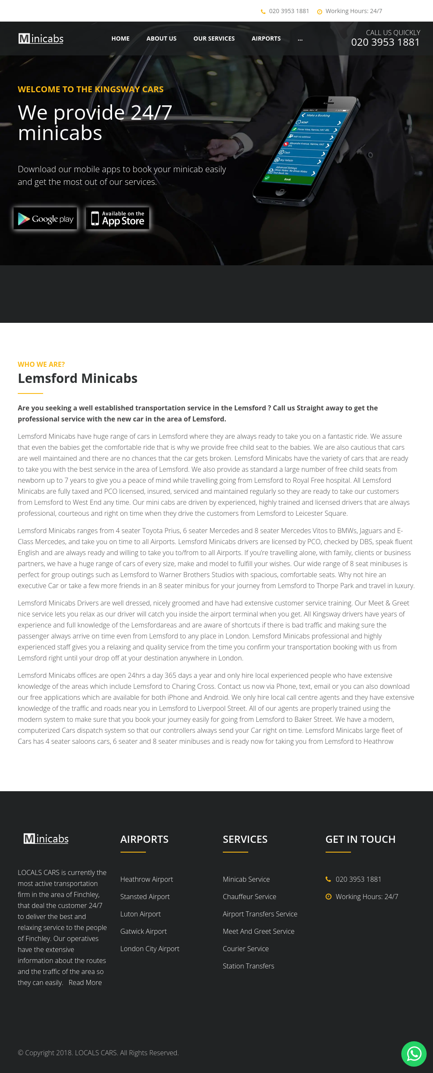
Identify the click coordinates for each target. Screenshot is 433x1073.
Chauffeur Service (250, 896)
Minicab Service (246, 879)
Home (121, 38)
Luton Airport (141, 914)
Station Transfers (248, 966)
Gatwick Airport (144, 931)
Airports (266, 38)
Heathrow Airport (147, 879)
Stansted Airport (145, 896)
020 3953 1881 (289, 11)
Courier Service (246, 948)
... (300, 38)
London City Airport (150, 948)
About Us (162, 38)
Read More (83, 982)
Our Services (214, 38)
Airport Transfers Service (260, 914)
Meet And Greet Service (259, 931)
